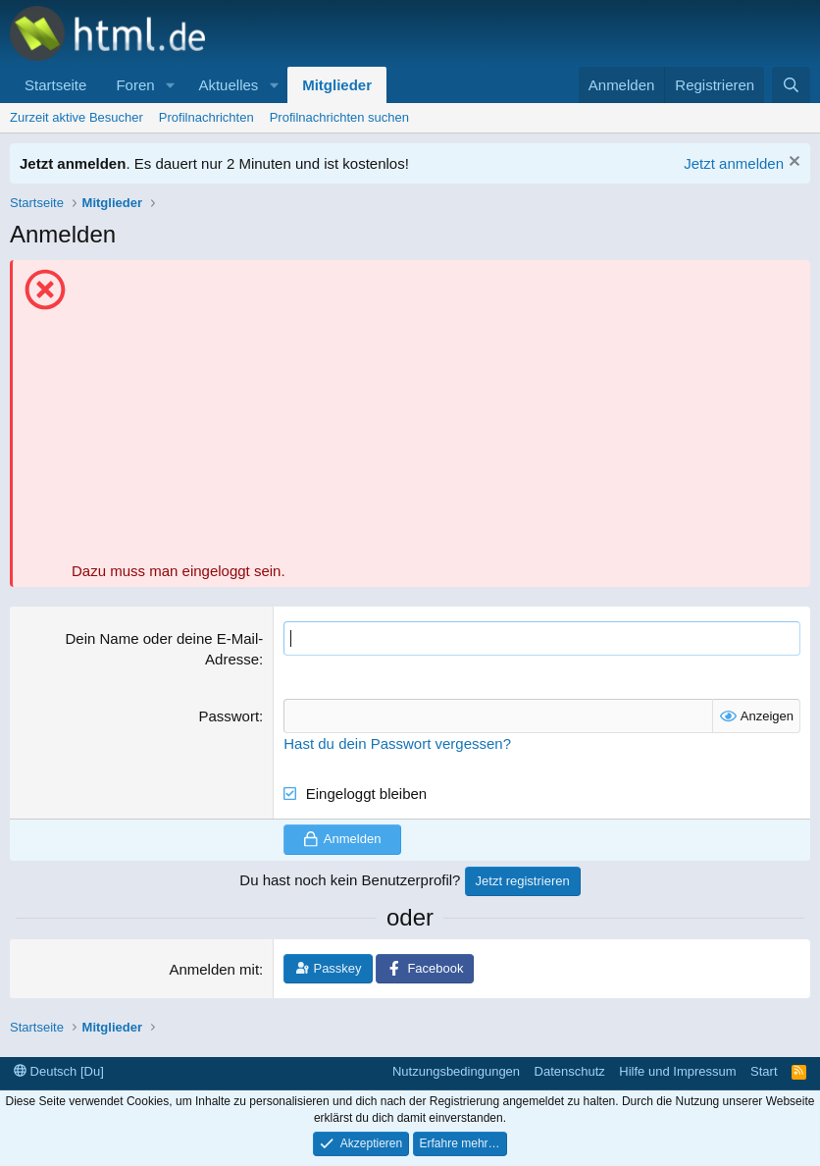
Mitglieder (337, 85)
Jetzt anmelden (734, 163)
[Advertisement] (436, 413)
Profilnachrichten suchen (339, 117)
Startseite (55, 85)
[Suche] (791, 85)
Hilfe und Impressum (677, 1070)
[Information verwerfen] (792, 163)
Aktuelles (228, 85)
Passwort (228, 716)
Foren (135, 85)
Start (763, 1070)
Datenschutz (570, 1070)
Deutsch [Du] (59, 1070)
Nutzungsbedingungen (456, 1070)
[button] (169, 85)
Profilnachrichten (206, 117)
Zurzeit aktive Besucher (76, 117)
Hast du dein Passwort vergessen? (397, 743)
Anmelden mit (214, 969)
